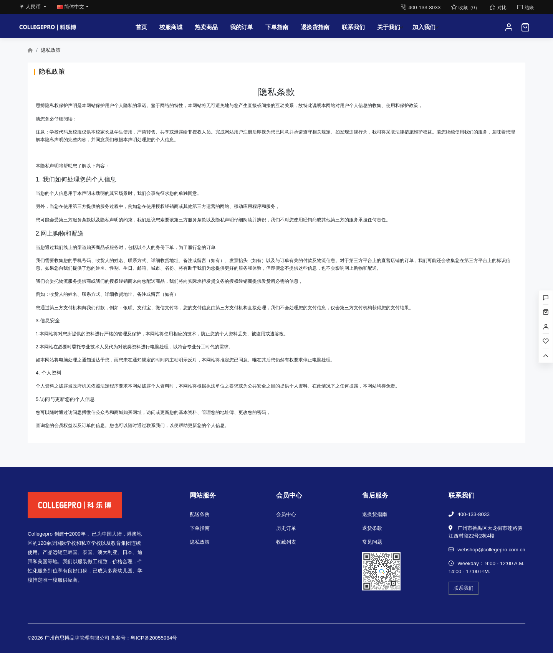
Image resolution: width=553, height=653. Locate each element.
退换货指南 (315, 27)
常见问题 (372, 542)
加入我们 (423, 27)
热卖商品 (206, 27)
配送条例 (200, 514)
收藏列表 (286, 542)
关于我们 (388, 27)
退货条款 (372, 528)
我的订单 (241, 27)
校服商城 (170, 27)
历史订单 (286, 528)
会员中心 (286, 514)
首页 (141, 27)
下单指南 (276, 27)
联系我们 (353, 27)
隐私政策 (200, 542)
